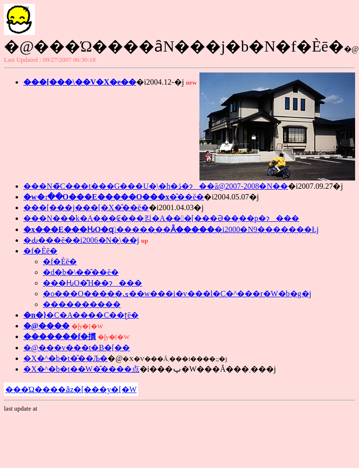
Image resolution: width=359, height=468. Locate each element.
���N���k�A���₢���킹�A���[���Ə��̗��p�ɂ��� (161, 218)
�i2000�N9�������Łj (171, 229)
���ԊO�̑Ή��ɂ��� (92, 283)
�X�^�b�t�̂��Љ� (65, 358)
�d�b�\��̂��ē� (81, 272)
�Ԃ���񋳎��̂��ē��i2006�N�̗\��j (81, 240)
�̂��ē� (113, 197)
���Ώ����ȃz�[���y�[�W (71, 389)
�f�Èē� (40, 251)
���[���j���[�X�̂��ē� (86, 207)
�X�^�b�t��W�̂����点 (81, 369)
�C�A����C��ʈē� (81, 315)
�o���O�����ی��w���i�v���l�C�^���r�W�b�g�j (177, 293)
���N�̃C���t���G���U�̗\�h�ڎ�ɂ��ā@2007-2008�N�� (155, 186)
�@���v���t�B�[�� (76, 347)
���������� (82, 304)
